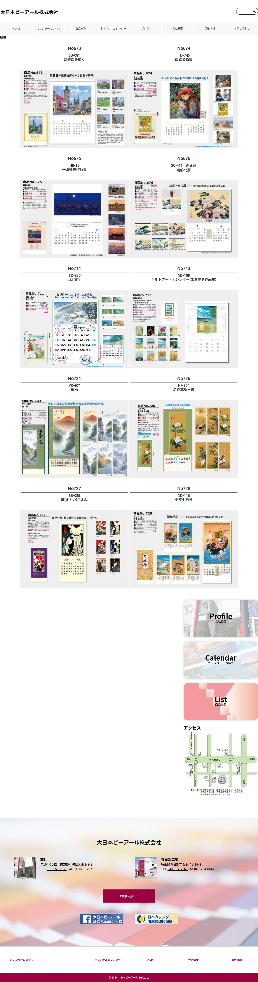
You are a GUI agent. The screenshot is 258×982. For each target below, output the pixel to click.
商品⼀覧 (80, 28)
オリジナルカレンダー (113, 28)
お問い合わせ (242, 28)
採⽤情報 (209, 28)
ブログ (145, 28)
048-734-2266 (177, 869)
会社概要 (177, 28)
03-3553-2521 (57, 869)
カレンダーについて (48, 28)
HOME (16, 28)
